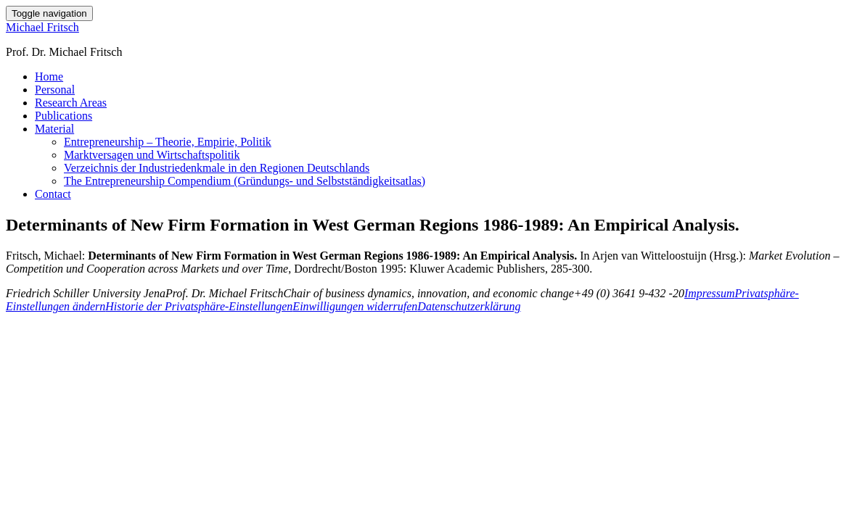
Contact (53, 194)
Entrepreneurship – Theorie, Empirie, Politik (167, 142)
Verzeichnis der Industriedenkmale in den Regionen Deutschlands (216, 168)
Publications (63, 115)
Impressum (709, 293)
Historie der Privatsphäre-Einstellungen (198, 306)
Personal (55, 89)
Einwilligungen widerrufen (354, 306)
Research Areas (71, 102)
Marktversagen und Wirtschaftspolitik (152, 155)
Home (49, 76)
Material (54, 129)
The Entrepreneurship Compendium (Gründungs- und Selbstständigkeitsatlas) (244, 181)
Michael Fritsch (42, 27)
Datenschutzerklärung (468, 306)
